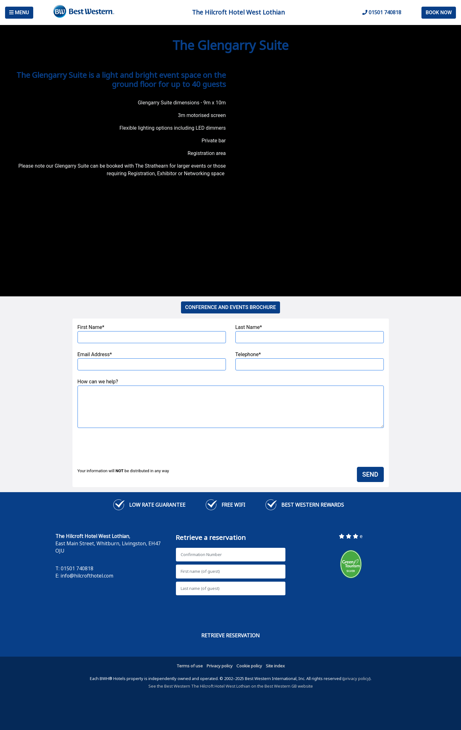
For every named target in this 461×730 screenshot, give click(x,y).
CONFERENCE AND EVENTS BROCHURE (230, 307)
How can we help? (231, 403)
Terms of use (190, 666)
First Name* (152, 333)
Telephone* (309, 360)
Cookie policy (249, 666)
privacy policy (356, 678)
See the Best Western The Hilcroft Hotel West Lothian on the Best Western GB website (230, 686)
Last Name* (309, 333)
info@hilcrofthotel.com (86, 575)
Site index (275, 666)
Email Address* (152, 360)
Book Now (439, 12)
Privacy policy (220, 666)
